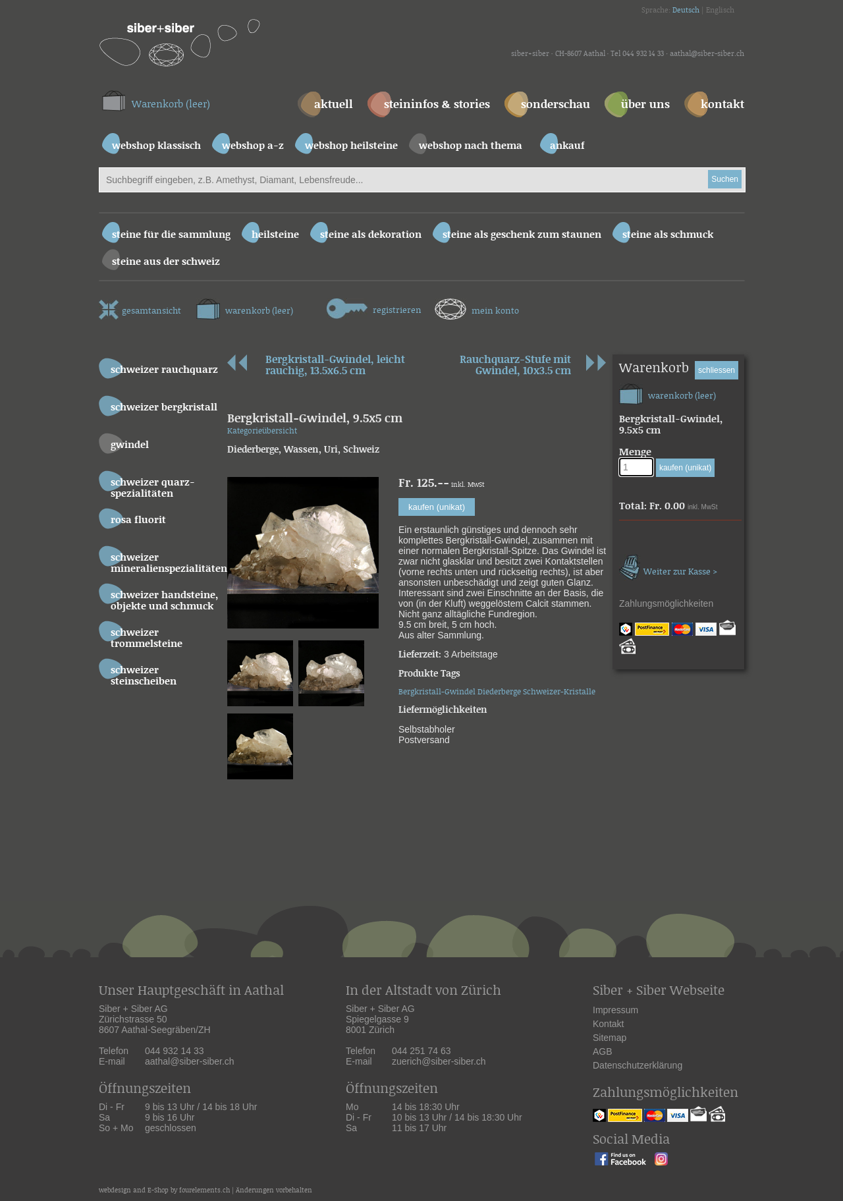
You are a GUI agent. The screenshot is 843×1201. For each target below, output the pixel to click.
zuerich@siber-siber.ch (439, 1061)
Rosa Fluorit (138, 520)
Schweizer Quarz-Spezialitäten (153, 488)
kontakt (722, 105)
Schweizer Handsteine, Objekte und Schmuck (164, 601)
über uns (645, 105)
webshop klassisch (156, 146)
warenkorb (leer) (244, 307)
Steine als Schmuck (667, 234)
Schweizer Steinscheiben (144, 676)
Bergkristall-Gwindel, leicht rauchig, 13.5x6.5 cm (335, 366)
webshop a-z (253, 146)
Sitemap (609, 1037)
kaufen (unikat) (436, 507)
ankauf (567, 146)
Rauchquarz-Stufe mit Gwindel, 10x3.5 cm (515, 366)
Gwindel (130, 445)
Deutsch (685, 10)
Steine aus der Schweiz (166, 261)
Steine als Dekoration (371, 234)
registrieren (374, 307)
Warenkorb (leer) (171, 104)
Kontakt (608, 1024)
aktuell (333, 105)
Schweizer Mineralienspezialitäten (167, 563)
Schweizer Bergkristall (164, 407)
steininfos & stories (437, 105)
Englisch (720, 10)
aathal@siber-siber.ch (707, 54)
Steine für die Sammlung (171, 234)
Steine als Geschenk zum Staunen (522, 234)
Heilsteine (275, 234)
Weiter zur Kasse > (668, 565)
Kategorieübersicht (262, 431)
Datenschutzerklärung (637, 1065)
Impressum (615, 1010)
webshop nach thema (470, 146)
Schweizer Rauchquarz (164, 370)
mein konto (477, 307)
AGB (602, 1051)
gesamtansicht (140, 308)
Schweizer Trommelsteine (146, 638)
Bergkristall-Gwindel (437, 692)
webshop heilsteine (351, 146)
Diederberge (499, 692)
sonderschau (555, 105)
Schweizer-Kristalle (559, 692)
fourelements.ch (204, 1190)
